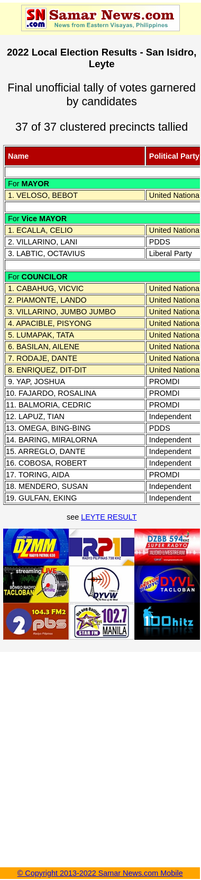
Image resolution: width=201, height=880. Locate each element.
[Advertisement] (99, 755)
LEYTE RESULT (108, 517)
